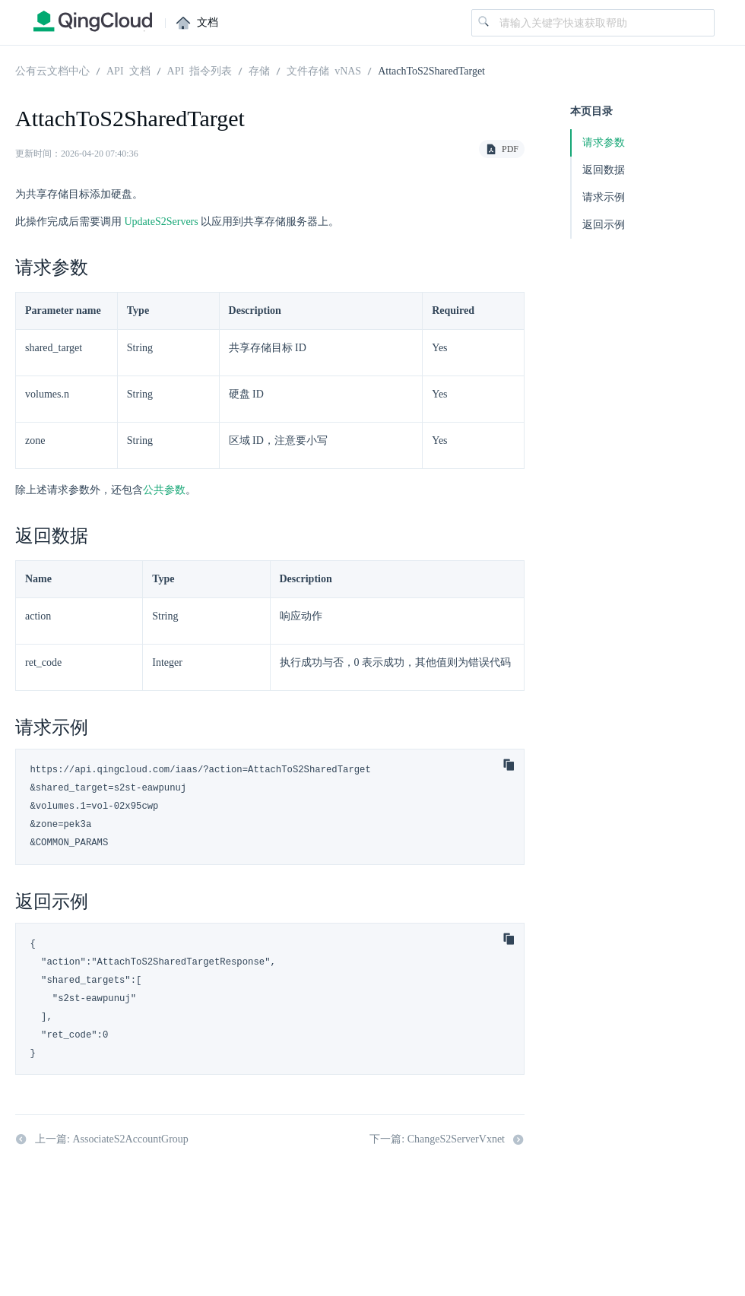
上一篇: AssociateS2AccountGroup (102, 1139)
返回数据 (603, 170)
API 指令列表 (200, 70)
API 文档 (128, 70)
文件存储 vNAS (324, 70)
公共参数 (164, 490)
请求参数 (603, 142)
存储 (259, 70)
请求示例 (603, 197)
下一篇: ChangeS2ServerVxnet (447, 1139)
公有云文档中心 (52, 70)
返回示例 (603, 224)
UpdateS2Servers (161, 221)
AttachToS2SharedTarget (431, 70)
